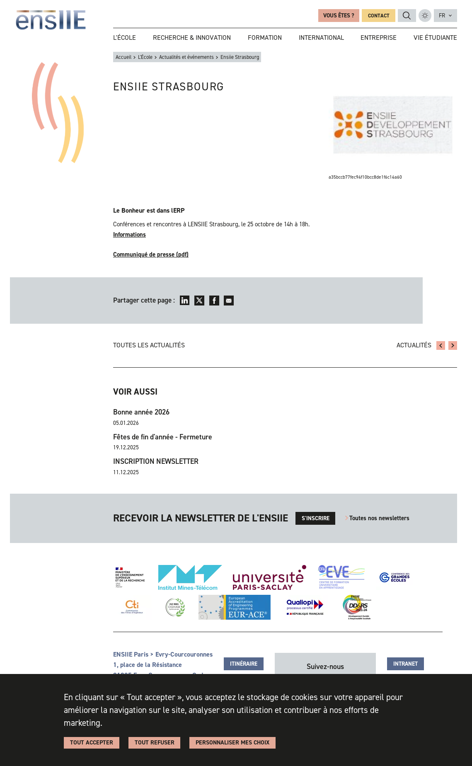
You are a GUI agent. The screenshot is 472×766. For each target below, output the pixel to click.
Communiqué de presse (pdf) (151, 254)
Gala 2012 (440, 345)
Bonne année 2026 (141, 412)
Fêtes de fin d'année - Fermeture (162, 437)
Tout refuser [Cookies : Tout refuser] (154, 743)
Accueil (123, 57)
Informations (129, 234)
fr (442, 15)
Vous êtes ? (338, 15)
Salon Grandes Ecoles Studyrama (452, 345)
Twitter (199, 300)
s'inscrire (315, 518)
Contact (379, 15)
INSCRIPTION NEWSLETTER (155, 461)
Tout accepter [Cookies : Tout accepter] (91, 743)
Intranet (405, 663)
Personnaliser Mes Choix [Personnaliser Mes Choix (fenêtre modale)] (232, 743)
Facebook (214, 300)
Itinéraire (243, 663)
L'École (145, 57)
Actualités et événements (186, 57)
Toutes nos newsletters (379, 518)
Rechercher (407, 16)
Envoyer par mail (229, 300)
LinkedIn (185, 300)
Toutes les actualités (149, 345)
